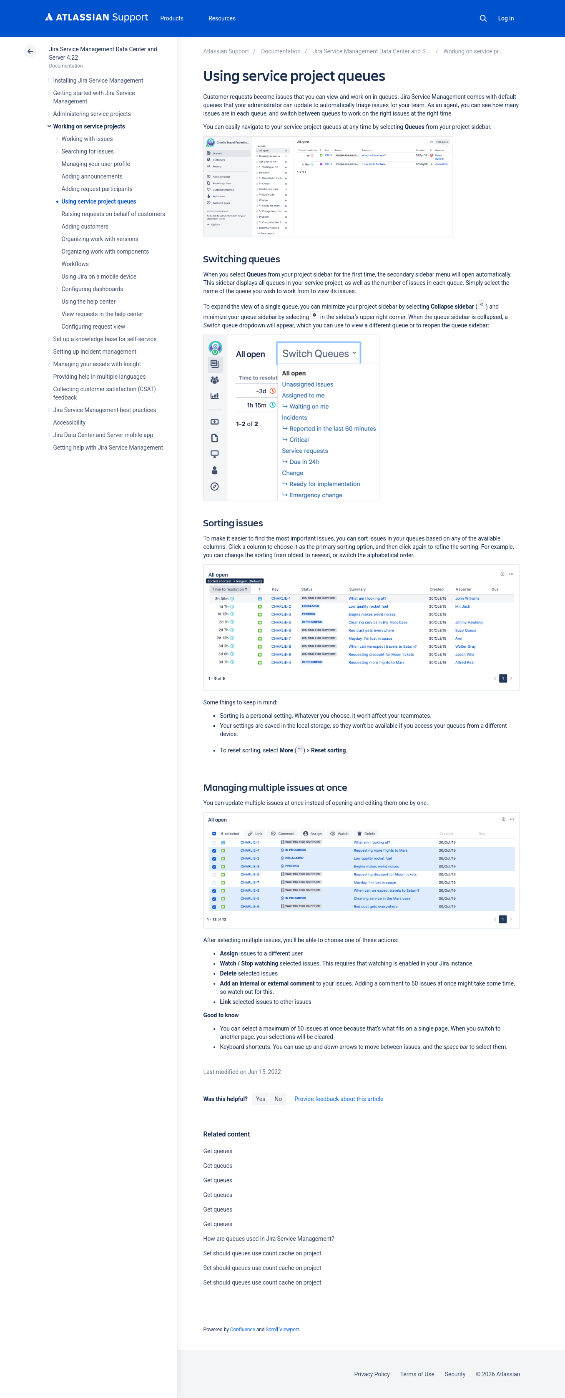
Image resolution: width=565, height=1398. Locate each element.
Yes (260, 1099)
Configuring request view (94, 326)
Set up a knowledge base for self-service (105, 339)
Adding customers (85, 226)
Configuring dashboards (92, 289)
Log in (506, 18)
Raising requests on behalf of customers (114, 214)
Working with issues (87, 139)
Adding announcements (92, 176)
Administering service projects (92, 114)
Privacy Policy (372, 1374)
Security (455, 1374)
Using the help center (89, 301)
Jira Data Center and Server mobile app (103, 435)
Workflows (75, 264)
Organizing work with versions (100, 239)
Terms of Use (417, 1374)
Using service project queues (99, 201)
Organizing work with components (105, 251)
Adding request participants (97, 189)
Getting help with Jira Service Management (108, 447)
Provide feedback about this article (338, 1099)
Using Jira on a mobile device (99, 276)
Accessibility (69, 422)
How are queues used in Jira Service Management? (268, 1238)
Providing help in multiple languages (99, 376)
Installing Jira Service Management (98, 80)
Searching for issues (88, 151)
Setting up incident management (95, 351)
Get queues (217, 1151)
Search (483, 18)
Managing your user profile (96, 164)
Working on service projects (89, 126)
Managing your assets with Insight (97, 364)
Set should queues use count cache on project (262, 1253)
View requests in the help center (102, 314)
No (278, 1099)
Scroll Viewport (282, 1330)
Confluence (242, 1330)
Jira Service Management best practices (104, 410)
